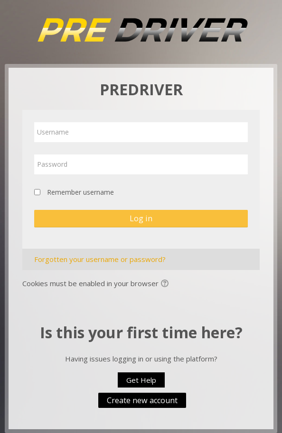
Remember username (80, 192)
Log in (141, 218)
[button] (166, 284)
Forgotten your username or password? (100, 259)
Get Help (141, 380)
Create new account (142, 400)
